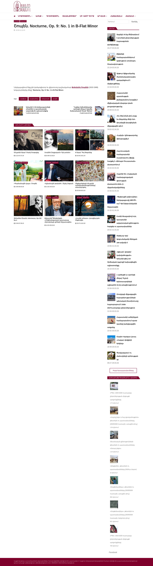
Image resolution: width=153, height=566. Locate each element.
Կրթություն (24, 16)
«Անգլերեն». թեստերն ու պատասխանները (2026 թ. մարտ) (123, 467)
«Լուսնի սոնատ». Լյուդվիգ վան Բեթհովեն (87, 219)
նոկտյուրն (45, 99)
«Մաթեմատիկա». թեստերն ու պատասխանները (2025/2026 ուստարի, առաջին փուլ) (122, 490)
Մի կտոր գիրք (87, 16)
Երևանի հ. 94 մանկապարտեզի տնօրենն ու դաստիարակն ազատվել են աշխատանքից (38, 109)
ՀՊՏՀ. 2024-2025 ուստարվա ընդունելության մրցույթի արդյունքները (121, 539)
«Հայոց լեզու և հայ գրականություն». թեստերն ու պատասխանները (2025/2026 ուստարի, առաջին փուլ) (124, 420)
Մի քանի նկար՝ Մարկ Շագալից (26, 152)
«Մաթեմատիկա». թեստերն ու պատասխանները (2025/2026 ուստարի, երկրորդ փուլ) (122, 514)
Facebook (113, 552)
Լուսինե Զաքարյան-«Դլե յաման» (57, 152)
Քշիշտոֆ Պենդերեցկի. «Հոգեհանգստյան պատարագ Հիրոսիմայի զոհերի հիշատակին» (58, 220)
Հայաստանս (116, 16)
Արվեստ (101, 16)
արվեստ (23, 99)
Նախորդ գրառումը (32, 113)
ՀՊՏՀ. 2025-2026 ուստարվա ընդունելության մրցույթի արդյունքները (121, 396)
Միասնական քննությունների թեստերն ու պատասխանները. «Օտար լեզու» (122, 445)
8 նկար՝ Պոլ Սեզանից (83, 152)
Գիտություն (52, 16)
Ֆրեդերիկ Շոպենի (80, 87)
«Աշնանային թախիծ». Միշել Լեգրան (59, 183)
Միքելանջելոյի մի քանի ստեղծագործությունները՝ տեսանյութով (85, 185)
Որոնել (134, 22)
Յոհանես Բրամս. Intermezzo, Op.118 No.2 (27, 219)
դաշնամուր (34, 99)
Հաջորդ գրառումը (86, 113)
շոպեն (55, 99)
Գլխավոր (23, 21)
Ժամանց (130, 16)
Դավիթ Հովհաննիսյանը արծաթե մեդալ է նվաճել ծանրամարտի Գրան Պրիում (81, 109)
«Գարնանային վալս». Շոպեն (25, 183)
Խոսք (38, 16)
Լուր (84, 131)
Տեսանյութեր (69, 16)
